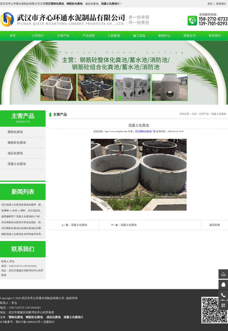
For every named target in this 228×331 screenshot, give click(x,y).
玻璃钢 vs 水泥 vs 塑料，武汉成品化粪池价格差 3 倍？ (22, 210)
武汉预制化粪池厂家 (145, 131)
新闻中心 (164, 35)
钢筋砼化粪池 (17, 142)
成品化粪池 (15, 153)
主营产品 (63, 35)
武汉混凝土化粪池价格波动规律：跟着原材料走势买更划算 (22, 204)
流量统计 (49, 321)
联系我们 (221, 3)
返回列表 (214, 225)
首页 (209, 3)
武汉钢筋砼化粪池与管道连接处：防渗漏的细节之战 (22, 222)
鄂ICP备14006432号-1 (29, 321)
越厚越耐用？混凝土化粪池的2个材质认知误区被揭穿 (22, 216)
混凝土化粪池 (17, 163)
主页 (194, 113)
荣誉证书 (190, 35)
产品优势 (88, 35)
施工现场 (139, 35)
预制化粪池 (15, 132)
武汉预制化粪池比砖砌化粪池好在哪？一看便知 (22, 228)
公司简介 (38, 35)
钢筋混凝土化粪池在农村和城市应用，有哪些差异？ (22, 234)
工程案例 (114, 35)
